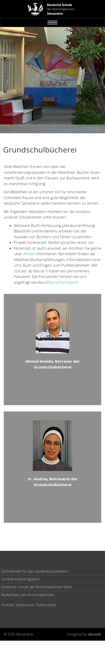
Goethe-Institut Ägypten (20, 579)
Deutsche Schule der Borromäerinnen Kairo (36, 586)
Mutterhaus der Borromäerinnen (27, 594)
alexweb (94, 634)
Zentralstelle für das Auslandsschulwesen (34, 571)
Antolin (29, 253)
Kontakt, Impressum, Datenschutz (28, 604)
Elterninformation (61, 282)
